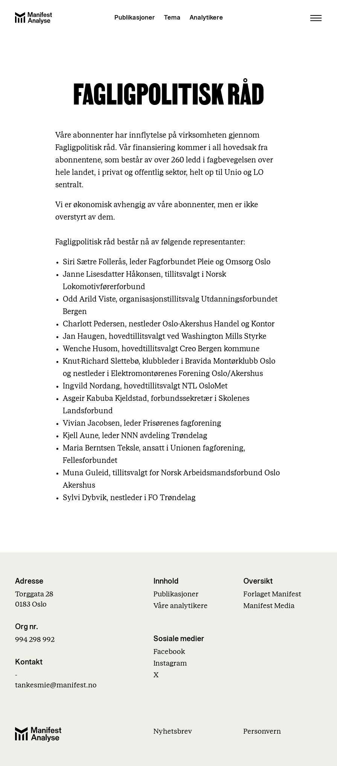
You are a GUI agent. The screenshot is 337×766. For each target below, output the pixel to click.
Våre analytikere (180, 606)
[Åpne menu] (316, 18)
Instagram (170, 663)
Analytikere (206, 17)
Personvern (262, 731)
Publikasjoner (134, 17)
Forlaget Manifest (272, 594)
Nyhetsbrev (172, 731)
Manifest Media (268, 606)
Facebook (169, 651)
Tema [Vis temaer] (172, 17)
